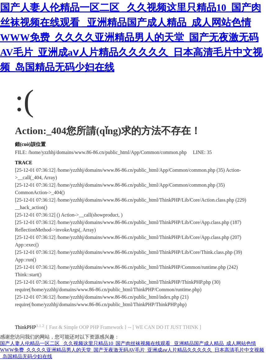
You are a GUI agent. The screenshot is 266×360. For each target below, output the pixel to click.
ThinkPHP (25, 327)
